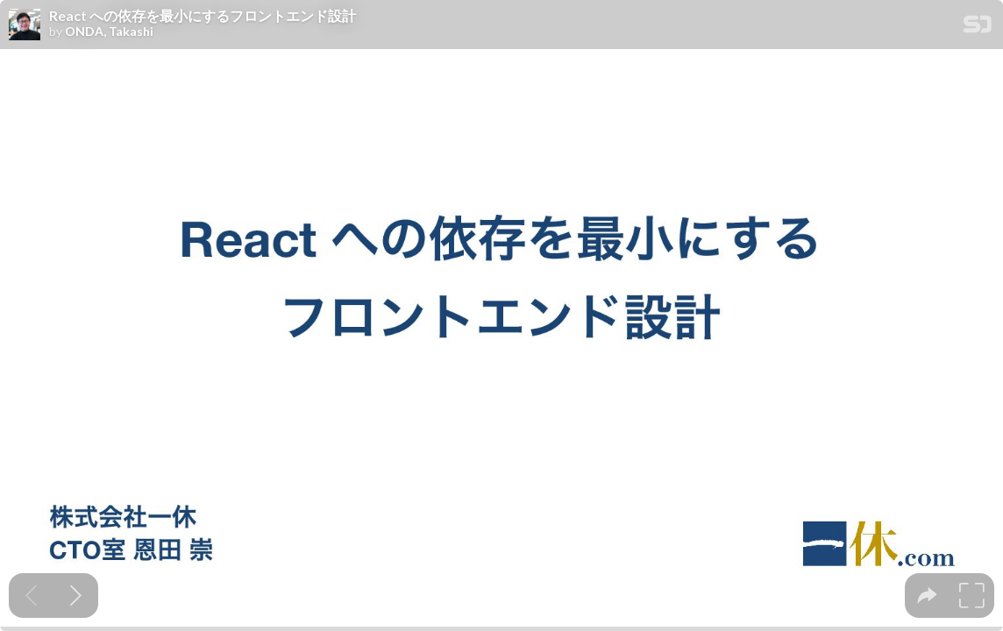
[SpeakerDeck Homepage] (978, 27)
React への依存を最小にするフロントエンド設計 (202, 16)
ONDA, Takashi (109, 31)
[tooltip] (927, 595)
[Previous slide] (31, 595)
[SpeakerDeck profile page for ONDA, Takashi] (24, 25)
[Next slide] (76, 595)
